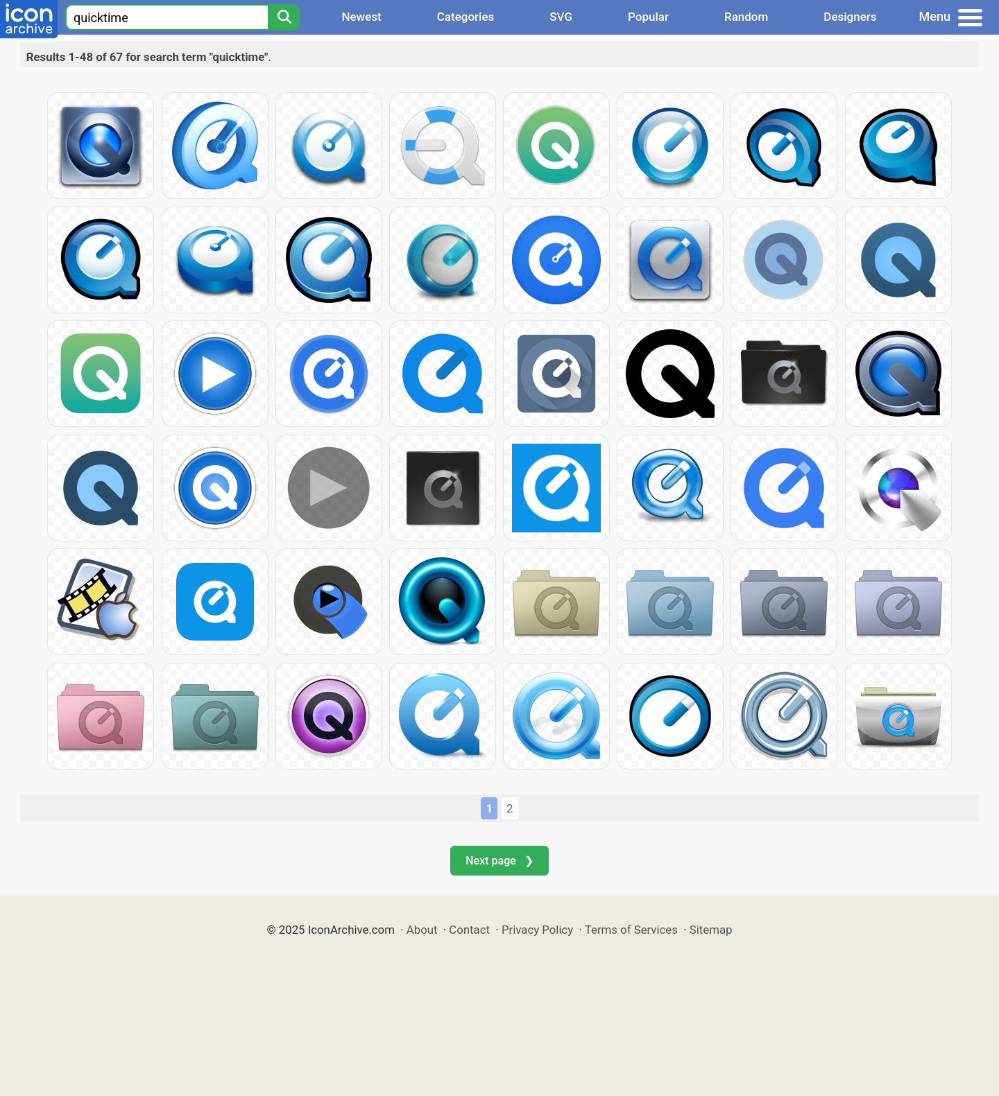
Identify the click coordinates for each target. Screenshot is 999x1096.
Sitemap (711, 930)
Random (746, 17)
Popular (648, 17)
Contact (469, 930)
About (422, 930)
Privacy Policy (537, 930)
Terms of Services (631, 930)
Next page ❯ (499, 860)
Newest (361, 17)
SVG (560, 17)
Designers (849, 17)
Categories (466, 17)
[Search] (284, 17)
